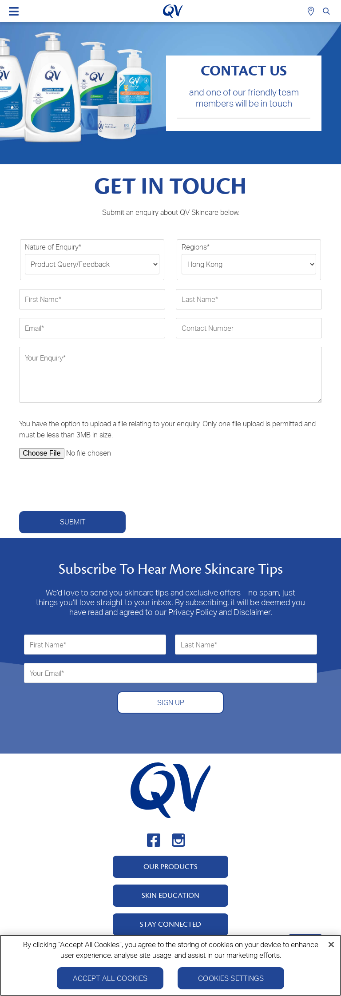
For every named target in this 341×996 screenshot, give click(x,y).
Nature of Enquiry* (53, 246)
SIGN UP (170, 702)
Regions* (196, 246)
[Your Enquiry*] (170, 375)
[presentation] (86, 485)
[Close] (331, 945)
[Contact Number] (249, 328)
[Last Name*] (249, 299)
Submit (72, 521)
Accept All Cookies (110, 978)
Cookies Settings (231, 978)
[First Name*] (92, 299)
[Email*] (92, 328)
